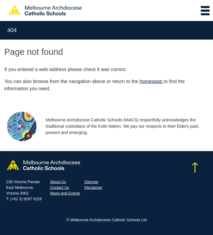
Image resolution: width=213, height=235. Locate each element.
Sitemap (91, 182)
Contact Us (59, 187)
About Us (58, 182)
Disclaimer (93, 187)
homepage (152, 81)
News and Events (65, 193)
